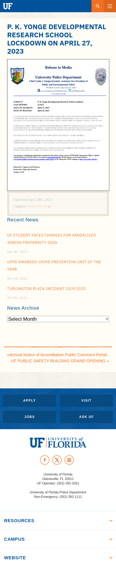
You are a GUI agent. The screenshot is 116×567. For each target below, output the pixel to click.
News (31, 206)
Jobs (29, 417)
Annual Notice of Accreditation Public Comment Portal (58, 355)
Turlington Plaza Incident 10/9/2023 (46, 288)
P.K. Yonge (44, 206)
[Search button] (97, 6)
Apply (29, 400)
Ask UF (86, 417)
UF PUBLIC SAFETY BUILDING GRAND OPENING (58, 361)
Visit (86, 400)
